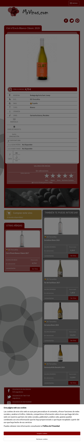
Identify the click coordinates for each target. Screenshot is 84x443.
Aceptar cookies (42, 433)
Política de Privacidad (51, 426)
